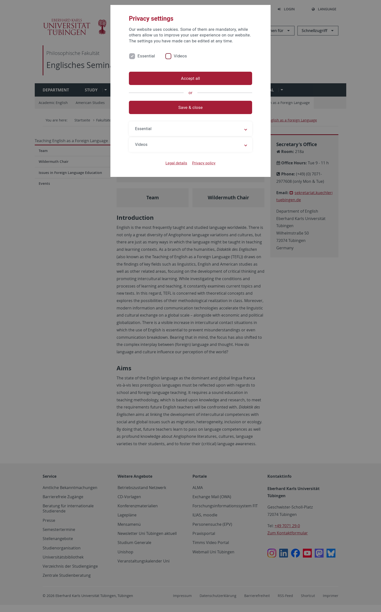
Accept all (190, 78)
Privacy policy (203, 163)
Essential (146, 55)
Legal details (176, 163)
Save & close (190, 107)
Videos (180, 55)
